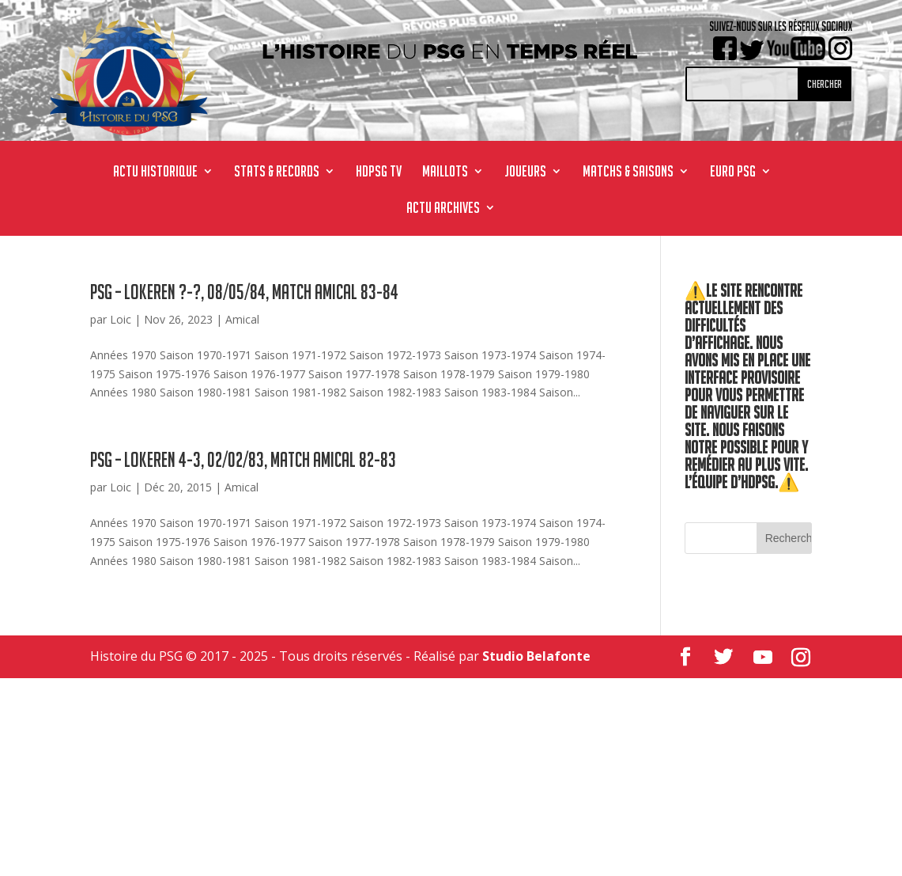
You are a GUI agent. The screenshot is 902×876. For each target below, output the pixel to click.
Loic (120, 319)
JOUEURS (525, 172)
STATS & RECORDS (276, 172)
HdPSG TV (379, 172)
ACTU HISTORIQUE (155, 172)
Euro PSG (733, 172)
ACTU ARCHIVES (443, 209)
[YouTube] (763, 657)
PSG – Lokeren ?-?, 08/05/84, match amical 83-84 (244, 292)
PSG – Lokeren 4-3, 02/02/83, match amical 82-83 (243, 460)
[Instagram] (801, 657)
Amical (242, 319)
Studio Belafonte (536, 656)
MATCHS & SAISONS (628, 172)
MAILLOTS (445, 172)
